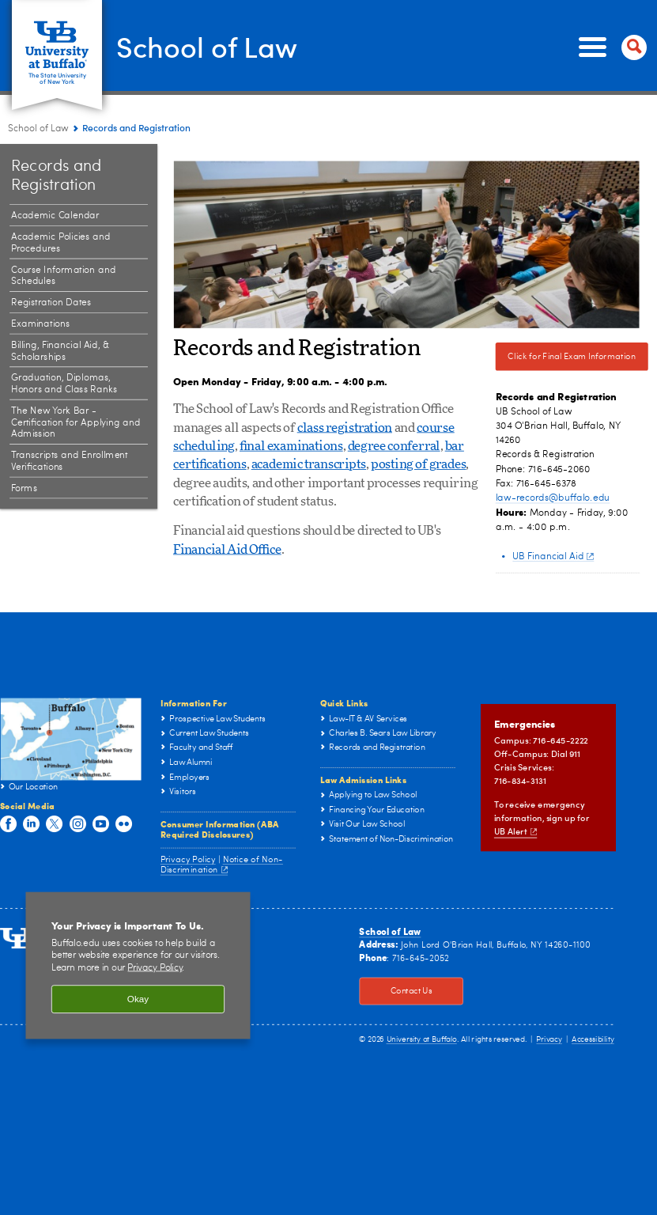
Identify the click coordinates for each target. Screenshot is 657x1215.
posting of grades (418, 465)
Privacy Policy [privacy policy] (154, 968)
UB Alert (515, 831)
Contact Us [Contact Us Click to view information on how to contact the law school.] (395, 991)
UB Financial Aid (553, 556)
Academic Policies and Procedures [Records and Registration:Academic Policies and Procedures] (61, 243)
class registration (344, 428)
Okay (138, 999)
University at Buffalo (422, 1039)
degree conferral (394, 446)
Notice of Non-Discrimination (221, 864)
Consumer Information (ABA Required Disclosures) (219, 828)
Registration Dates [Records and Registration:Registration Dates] (51, 303)
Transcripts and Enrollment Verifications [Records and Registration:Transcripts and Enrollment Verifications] (69, 461)
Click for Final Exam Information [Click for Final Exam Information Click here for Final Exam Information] (566, 356)
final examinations (291, 446)
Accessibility (593, 1039)
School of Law (206, 46)
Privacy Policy (188, 858)
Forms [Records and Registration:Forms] (24, 488)
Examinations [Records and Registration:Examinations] (40, 324)
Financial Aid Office (227, 549)
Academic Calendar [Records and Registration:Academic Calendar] (55, 216)
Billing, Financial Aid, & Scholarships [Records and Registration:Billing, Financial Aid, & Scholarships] (60, 350)
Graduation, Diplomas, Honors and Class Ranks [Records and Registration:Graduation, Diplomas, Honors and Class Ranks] (64, 384)
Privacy (548, 1039)
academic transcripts (308, 465)
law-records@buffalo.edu (553, 497)
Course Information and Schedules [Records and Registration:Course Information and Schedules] (63, 275)
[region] (137, 965)
